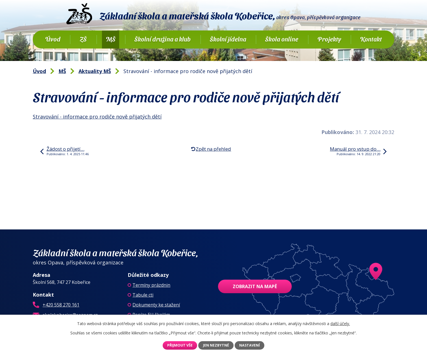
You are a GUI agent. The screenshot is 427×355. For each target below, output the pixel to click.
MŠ (111, 39)
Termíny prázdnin (151, 285)
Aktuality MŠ (95, 71)
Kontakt (371, 39)
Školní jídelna (228, 39)
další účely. (340, 323)
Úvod (52, 39)
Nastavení (249, 345)
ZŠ (83, 39)
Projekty (329, 39)
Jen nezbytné (216, 345)
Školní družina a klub (162, 39)
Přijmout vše (180, 345)
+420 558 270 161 (61, 305)
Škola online (281, 39)
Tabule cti (142, 295)
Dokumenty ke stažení (156, 305)
